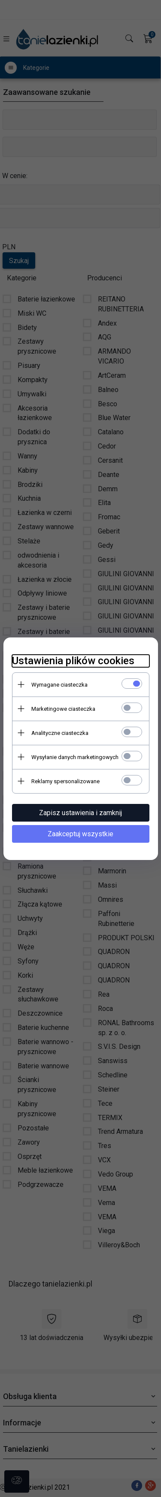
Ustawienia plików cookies (73, 661)
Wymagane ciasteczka (59, 684)
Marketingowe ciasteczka (63, 709)
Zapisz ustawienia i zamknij (80, 813)
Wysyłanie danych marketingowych (74, 757)
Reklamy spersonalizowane (65, 781)
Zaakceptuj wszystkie (80, 834)
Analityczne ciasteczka (59, 733)
